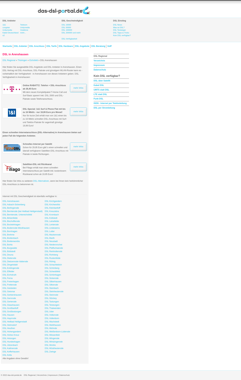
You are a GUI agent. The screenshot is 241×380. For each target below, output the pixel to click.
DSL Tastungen (52, 301)
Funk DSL (98, 99)
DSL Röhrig (50, 261)
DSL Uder (49, 311)
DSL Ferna (7, 278)
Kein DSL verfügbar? (122, 35)
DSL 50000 (66, 27)
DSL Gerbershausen (12, 295)
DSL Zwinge (50, 352)
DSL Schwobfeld (52, 271)
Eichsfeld (33, 60)
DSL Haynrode (9, 318)
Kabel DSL (99, 85)
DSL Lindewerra (52, 228)
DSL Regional (9, 60)
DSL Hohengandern (12, 331)
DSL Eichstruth (9, 275)
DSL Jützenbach (10, 345)
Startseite (7, 46)
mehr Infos (78, 88)
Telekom (23, 25)
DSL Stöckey (51, 298)
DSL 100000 (67, 30)
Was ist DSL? (119, 27)
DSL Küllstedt (51, 218)
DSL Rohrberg (51, 255)
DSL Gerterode (10, 301)
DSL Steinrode (51, 295)
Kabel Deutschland (11, 33)
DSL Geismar (9, 291)
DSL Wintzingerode (54, 342)
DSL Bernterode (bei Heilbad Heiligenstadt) (22, 211)
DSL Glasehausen (11, 305)
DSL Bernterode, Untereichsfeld (17, 215)
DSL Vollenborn (52, 318)
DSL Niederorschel (53, 245)
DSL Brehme (8, 235)
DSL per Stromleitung (104, 108)
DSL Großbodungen (12, 311)
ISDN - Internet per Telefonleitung (110, 103)
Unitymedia (7, 30)
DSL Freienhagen (11, 281)
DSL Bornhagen (10, 231)
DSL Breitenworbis (11, 241)
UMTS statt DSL (101, 90)
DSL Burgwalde (10, 248)
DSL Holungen (9, 338)
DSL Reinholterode (53, 251)
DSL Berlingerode (11, 208)
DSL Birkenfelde (10, 218)
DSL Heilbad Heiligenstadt (15, 322)
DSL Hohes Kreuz (11, 335)
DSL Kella (7, 355)
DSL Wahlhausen (53, 325)
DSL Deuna (8, 255)
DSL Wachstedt (52, 322)
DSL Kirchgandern (53, 201)
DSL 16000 (66, 25)
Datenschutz (100, 70)
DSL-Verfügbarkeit (69, 39)
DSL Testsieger (119, 30)
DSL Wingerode (52, 338)
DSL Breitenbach (10, 238)
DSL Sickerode (52, 278)
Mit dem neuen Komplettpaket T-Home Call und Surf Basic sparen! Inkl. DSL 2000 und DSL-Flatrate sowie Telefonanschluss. (45, 92)
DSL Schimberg (52, 268)
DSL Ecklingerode (11, 268)
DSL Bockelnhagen (11, 224)
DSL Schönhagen (53, 275)
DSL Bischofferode (11, 221)
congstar (6, 27)
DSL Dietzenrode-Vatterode (15, 261)
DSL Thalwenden (53, 308)
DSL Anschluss (36, 46)
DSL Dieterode (9, 258)
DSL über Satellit (102, 81)
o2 (4, 35)
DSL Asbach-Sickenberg (14, 204)
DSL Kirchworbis (52, 204)
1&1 (4, 25)
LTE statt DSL (100, 94)
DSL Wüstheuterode (54, 348)
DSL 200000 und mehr (71, 33)
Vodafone (24, 30)
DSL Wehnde (51, 328)
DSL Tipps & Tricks (121, 33)
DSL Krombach (52, 215)
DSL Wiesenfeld (52, 335)
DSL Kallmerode (10, 348)
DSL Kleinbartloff (52, 208)
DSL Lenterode (52, 224)
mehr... (23, 33)
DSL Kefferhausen (11, 352)
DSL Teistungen (52, 305)
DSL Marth (50, 238)
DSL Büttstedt (9, 251)
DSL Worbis (50, 345)
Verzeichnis (99, 60)
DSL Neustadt (51, 241)
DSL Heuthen (9, 328)
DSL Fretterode (10, 285)
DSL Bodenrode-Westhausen (16, 228)
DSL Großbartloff (10, 308)
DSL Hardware (66, 46)
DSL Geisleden (10, 288)
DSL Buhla (7, 245)
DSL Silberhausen (53, 281)
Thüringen (22, 60)
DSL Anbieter (20, 46)
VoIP (109, 46)
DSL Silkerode (51, 285)
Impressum (99, 65)
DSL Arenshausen (11, 201)
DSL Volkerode (52, 315)
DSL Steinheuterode (54, 291)
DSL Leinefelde (52, 221)
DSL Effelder (8, 271)
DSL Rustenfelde (52, 258)
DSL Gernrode (9, 298)
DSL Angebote (82, 46)
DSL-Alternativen (41, 181)
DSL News (117, 25)
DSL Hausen (8, 315)
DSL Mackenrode (53, 235)
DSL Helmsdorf (10, 325)
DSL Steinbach (52, 288)
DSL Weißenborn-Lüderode (57, 331)
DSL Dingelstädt (10, 265)
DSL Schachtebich (53, 265)
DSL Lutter (50, 231)
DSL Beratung (98, 46)
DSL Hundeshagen (11, 342)
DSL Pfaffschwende (54, 248)
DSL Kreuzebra (52, 211)
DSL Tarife (52, 46)
